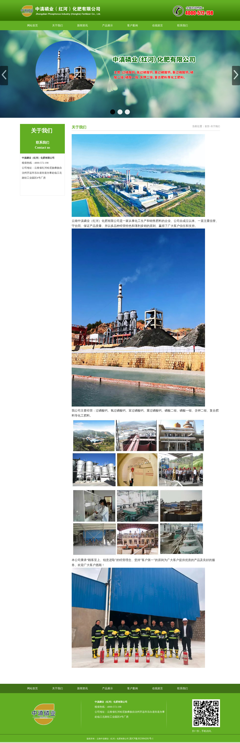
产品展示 (107, 25)
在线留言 (157, 25)
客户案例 (132, 25)
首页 (207, 126)
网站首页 (32, 25)
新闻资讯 (82, 25)
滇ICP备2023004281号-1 (141, 738)
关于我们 (57, 25)
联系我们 (182, 25)
